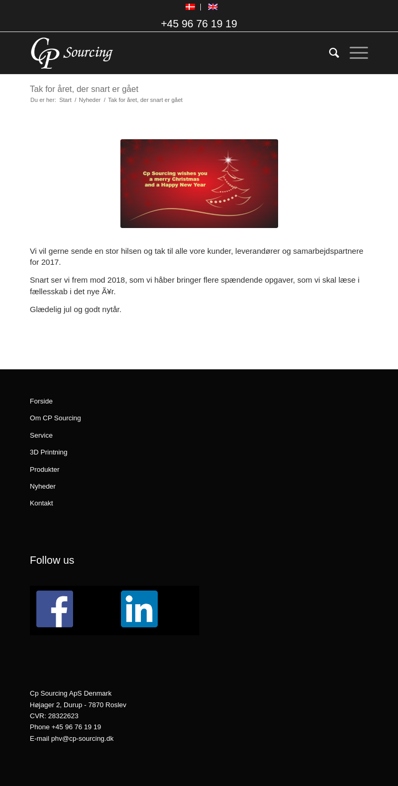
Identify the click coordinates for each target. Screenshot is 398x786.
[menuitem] (190, 7)
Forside (41, 401)
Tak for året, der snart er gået (84, 89)
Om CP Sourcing (55, 418)
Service (41, 435)
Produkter (44, 469)
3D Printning (49, 452)
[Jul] (199, 183)
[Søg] (329, 53)
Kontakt (41, 503)
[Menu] (353, 53)
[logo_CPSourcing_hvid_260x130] (165, 53)
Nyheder (43, 486)
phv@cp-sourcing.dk (82, 738)
